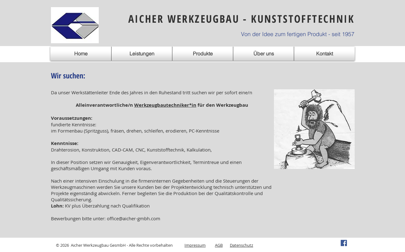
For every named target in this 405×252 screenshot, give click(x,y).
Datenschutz (241, 245)
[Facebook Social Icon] (344, 243)
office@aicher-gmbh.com (133, 218)
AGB (219, 245)
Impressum (195, 245)
